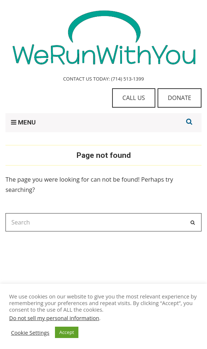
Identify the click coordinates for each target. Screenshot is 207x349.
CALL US (133, 98)
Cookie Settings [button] (30, 332)
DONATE (179, 98)
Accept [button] (66, 332)
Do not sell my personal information (54, 318)
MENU (23, 122)
